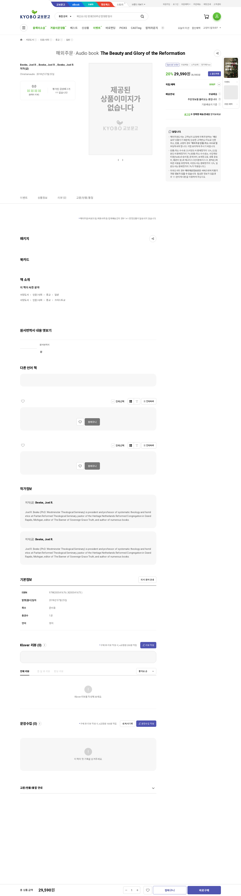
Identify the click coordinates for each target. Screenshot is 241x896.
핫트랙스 (105, 4)
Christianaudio (27, 74)
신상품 (85, 28)
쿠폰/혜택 (228, 104)
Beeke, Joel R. (28, 64)
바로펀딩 (110, 28)
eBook (75, 4)
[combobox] (64, 16)
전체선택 (120, 401)
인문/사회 (44, 40)
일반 (68, 40)
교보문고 (60, 4)
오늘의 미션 (183, 28)
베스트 (74, 28)
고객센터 (217, 4)
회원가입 (166, 4)
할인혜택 (196, 28)
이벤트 (227, 82)
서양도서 (30, 40)
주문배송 (197, 4)
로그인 (175, 4)
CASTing (136, 28)
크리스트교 (60, 300)
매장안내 (207, 4)
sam (90, 4)
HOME (21, 39)
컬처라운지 (151, 28)
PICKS (123, 28)
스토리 (120, 4)
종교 (58, 40)
